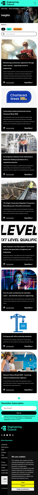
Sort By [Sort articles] (4, 25)
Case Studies (17, 29)
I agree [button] (23, 482)
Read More (28, 82)
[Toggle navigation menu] (35, 3)
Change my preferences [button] (23, 489)
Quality (3, 467)
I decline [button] (23, 485)
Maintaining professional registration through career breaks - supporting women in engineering (18, 66)
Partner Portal (5, 458)
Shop (2, 455)
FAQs (2, 450)
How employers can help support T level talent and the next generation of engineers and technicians (18, 249)
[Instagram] (12, 435)
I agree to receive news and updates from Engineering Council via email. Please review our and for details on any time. (19, 417)
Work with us (4, 447)
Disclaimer (4, 465)
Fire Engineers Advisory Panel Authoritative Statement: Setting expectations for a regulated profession (18, 160)
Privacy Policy (19, 418)
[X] (1, 435)
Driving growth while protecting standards (17, 336)
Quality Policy (5, 470)
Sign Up (19, 413)
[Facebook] (10, 435)
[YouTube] (7, 435)
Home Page (4, 9)
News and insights (14, 9)
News (9, 29)
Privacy (3, 462)
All (3, 29)
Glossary (3, 452)
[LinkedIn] (4, 435)
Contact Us (4, 444)
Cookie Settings (5, 473)
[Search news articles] (19, 34)
